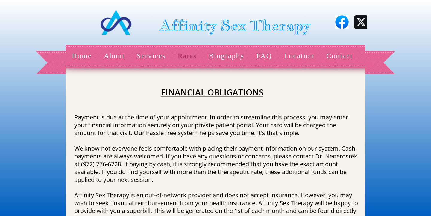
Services (151, 56)
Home (82, 56)
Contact (339, 56)
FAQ (264, 56)
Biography (226, 56)
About (114, 56)
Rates (187, 56)
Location (299, 56)
